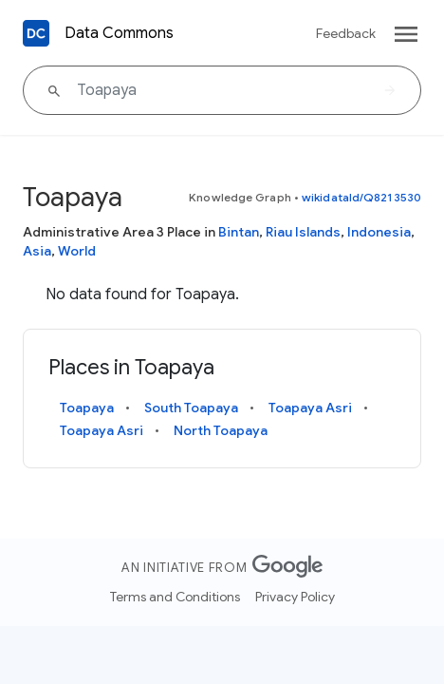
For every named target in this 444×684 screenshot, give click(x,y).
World (77, 250)
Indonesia (379, 231)
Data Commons (119, 33)
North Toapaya (221, 430)
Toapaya (87, 407)
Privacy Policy (295, 596)
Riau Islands (303, 231)
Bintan (238, 231)
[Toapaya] (222, 90)
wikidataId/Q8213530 (361, 197)
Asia (37, 250)
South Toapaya (191, 407)
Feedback (346, 33)
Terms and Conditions (175, 596)
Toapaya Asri (310, 407)
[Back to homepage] (36, 33)
